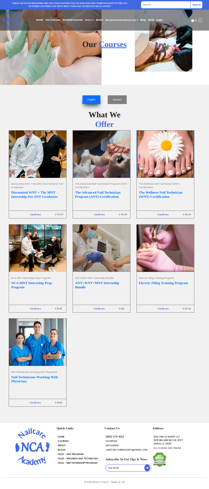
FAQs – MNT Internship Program (77, 463)
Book (151, 19)
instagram (112, 445)
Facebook (111, 441)
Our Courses (53, 19)
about (99, 19)
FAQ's (89, 20)
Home (39, 19)
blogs (61, 449)
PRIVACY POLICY (101, 482)
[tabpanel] (104, 261)
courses (63, 441)
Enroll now (35, 214)
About (62, 445)
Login (159, 19)
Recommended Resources (121, 20)
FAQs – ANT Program (70, 454)
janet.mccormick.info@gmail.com (126, 449)
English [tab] (91, 99)
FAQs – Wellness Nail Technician (78, 458)
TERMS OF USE (118, 482)
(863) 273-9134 (115, 436)
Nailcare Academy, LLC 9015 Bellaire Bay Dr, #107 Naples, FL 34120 (168, 440)
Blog (143, 19)
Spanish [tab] (117, 99)
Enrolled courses (73, 19)
